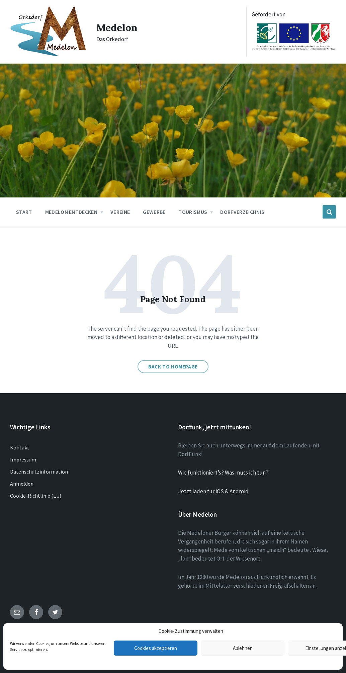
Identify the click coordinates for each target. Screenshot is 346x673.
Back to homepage (173, 366)
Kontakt (19, 447)
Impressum (23, 459)
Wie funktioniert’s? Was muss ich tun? (223, 472)
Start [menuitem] (24, 211)
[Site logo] (48, 55)
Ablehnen (243, 648)
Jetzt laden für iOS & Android (213, 491)
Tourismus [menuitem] (192, 211)
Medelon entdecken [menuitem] (71, 211)
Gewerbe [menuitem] (154, 211)
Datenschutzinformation (39, 471)
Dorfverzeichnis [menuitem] (242, 211)
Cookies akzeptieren (155, 648)
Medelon (117, 27)
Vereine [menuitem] (120, 211)
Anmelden (21, 483)
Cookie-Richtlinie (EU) (35, 495)
